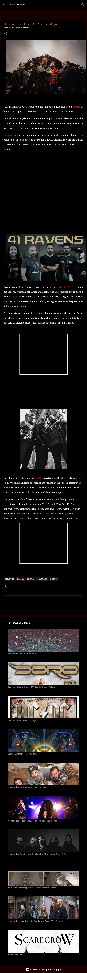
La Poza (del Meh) (16, 4)
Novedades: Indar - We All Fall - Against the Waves (32, 821)
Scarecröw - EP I (16, 954)
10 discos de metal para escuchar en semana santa (32, 887)
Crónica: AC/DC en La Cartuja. (22, 720)
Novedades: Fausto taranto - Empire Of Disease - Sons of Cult (37, 854)
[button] (5, 34)
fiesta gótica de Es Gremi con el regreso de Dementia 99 (48, 518)
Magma (30, 579)
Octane (53, 579)
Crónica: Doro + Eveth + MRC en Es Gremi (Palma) (31, 687)
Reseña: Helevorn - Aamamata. (23, 653)
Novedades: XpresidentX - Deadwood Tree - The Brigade (36, 921)
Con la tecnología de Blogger (43, 969)
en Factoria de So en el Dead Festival (46, 513)
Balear (20, 579)
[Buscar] (83, 4)
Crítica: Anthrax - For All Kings (22, 754)
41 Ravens (9, 579)
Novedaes (42, 579)
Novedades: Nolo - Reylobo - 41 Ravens (27, 787)
